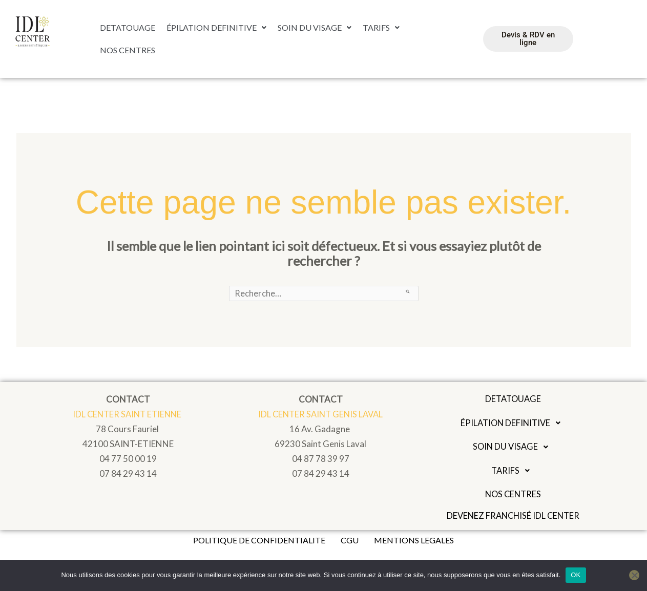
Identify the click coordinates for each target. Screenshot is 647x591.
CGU (350, 542)
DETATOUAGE (127, 28)
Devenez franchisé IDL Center (513, 517)
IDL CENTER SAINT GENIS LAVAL (320, 414)
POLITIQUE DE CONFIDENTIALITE (259, 542)
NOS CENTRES (127, 49)
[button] (216, 28)
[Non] (634, 575)
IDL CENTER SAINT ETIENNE (128, 414)
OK (575, 575)
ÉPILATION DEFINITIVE (216, 28)
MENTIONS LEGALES (414, 542)
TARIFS (381, 28)
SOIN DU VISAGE (314, 28)
